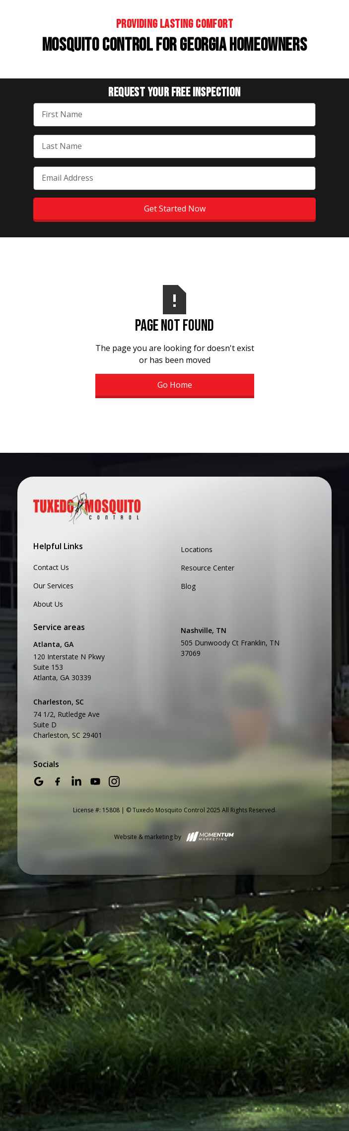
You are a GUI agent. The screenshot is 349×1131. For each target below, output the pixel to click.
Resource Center (207, 567)
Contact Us (51, 567)
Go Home (174, 384)
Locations (196, 549)
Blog (188, 586)
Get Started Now (175, 208)
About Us (48, 604)
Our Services (53, 585)
